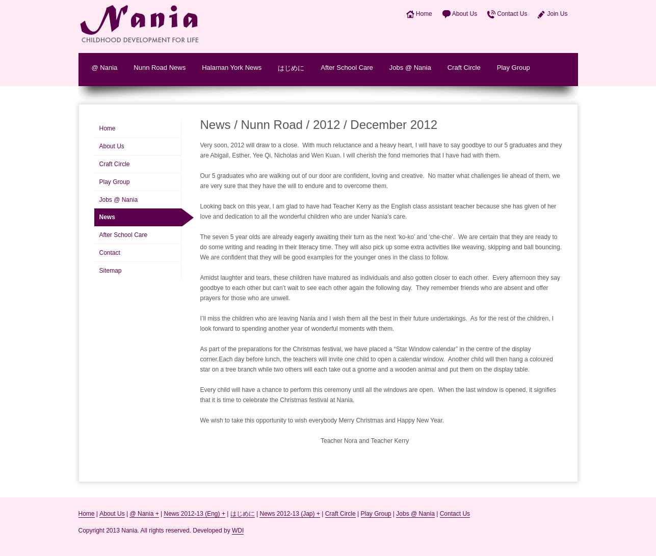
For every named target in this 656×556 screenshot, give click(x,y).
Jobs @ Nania (410, 67)
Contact (109, 252)
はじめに (291, 68)
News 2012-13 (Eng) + (194, 513)
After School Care (347, 67)
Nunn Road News (160, 67)
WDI (238, 530)
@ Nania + (144, 513)
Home (424, 13)
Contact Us (512, 13)
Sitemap (110, 270)
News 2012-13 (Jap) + (289, 513)
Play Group (513, 67)
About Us (464, 13)
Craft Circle (464, 67)
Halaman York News (231, 67)
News (107, 217)
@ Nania (105, 67)
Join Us (557, 13)
